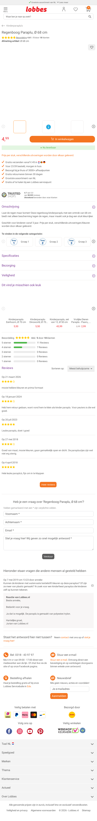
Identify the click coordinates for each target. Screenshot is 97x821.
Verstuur (48, 556)
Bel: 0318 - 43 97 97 (22, 654)
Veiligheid (8, 275)
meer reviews (48, 484)
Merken (6, 761)
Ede (29, 686)
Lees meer (62, 2)
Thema (6, 770)
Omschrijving (10, 206)
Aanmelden (59, 696)
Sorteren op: (57, 368)
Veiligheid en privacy (17, 810)
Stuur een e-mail (66, 654)
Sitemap (86, 810)
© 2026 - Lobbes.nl (69, 810)
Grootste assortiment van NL (42, 2)
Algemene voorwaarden (43, 810)
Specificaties (10, 255)
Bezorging (8, 265)
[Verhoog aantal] (62, 139)
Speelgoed (8, 752)
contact (65, 637)
